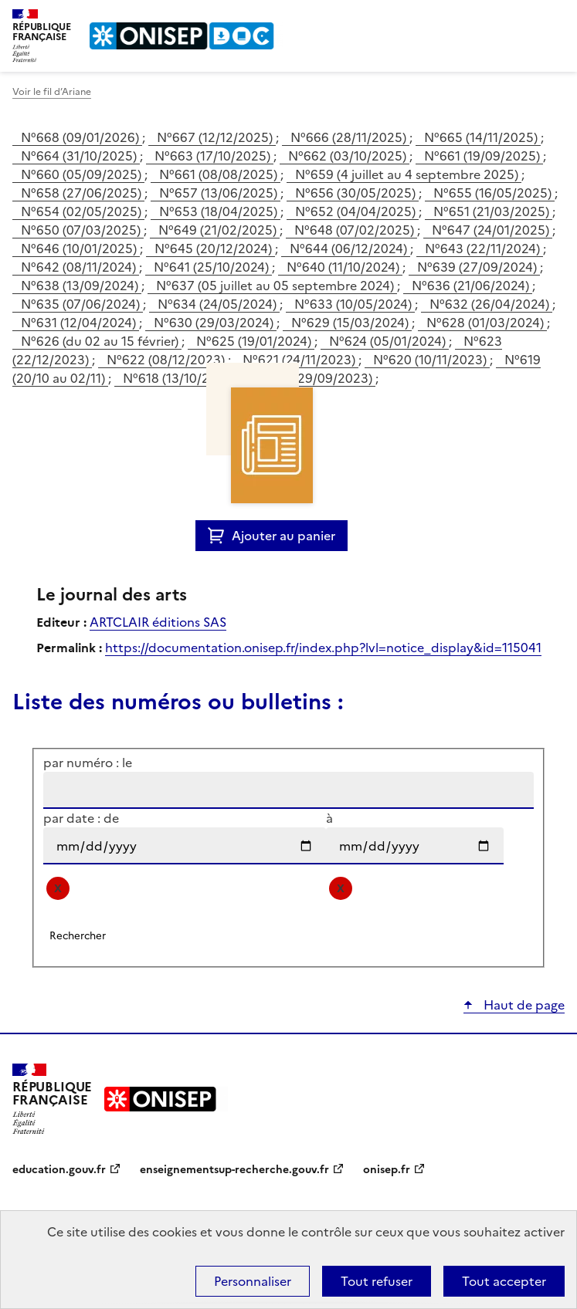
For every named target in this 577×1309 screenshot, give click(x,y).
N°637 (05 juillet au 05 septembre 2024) (276, 285)
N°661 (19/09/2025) (483, 156)
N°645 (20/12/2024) (214, 248)
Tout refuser (376, 1281)
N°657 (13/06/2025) (219, 193)
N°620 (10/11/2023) (431, 359)
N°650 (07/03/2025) (82, 230)
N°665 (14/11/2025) (482, 137)
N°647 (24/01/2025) (492, 230)
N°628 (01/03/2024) (486, 322)
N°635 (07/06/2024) (82, 304)
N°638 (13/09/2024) (81, 285)
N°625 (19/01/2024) (255, 341)
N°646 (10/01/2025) (80, 248)
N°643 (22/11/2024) (484, 248)
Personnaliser (252, 1281)
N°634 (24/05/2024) (219, 304)
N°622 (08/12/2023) (167, 359)
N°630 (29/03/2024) (215, 322)
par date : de (81, 818)
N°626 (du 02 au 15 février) (101, 341)
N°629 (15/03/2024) (351, 322)
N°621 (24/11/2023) (300, 359)
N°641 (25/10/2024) (213, 267)
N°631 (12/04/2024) (80, 322)
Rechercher (524, 18)
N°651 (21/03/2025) (492, 211)
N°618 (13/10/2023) (181, 378)
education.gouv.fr (59, 1170)
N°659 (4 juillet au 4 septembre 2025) (408, 174)
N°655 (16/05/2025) (494, 193)
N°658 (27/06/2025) (82, 193)
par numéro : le (87, 762)
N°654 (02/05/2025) (82, 211)
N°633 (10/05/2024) (354, 304)
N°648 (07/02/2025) (355, 230)
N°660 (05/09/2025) (82, 174)
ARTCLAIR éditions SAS (158, 622)
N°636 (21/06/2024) (472, 285)
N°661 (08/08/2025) (219, 174)
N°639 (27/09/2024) (478, 267)
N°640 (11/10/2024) (344, 267)
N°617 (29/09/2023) (314, 378)
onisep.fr (386, 1170)
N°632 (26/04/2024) (490, 304)
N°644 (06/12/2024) (350, 248)
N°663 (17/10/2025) (213, 156)
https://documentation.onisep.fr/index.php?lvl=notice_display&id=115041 (323, 647)
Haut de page (522, 1005)
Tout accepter (504, 1281)
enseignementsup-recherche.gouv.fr (234, 1170)
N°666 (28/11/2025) (349, 137)
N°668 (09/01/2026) (81, 137)
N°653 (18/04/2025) (219, 211)
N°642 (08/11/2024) (80, 267)
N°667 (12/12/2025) (216, 137)
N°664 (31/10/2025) (80, 156)
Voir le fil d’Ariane (51, 92)
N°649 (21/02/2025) (219, 230)
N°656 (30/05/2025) (357, 193)
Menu (555, 18)
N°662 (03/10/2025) (348, 156)
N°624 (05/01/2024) (389, 341)
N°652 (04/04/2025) (357, 211)
